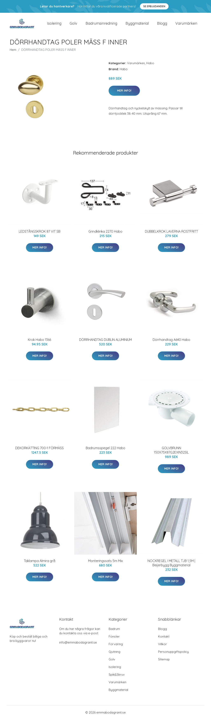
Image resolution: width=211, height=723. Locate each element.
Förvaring (116, 648)
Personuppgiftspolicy (173, 655)
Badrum (114, 632)
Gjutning (114, 655)
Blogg (162, 25)
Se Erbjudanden (154, 6)
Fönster (114, 640)
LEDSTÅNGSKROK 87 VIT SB (39, 235)
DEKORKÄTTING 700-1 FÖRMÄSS (39, 452)
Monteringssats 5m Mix (105, 564)
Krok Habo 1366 (39, 343)
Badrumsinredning (101, 25)
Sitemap (164, 663)
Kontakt (163, 640)
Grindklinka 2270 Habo (105, 235)
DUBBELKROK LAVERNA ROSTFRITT (171, 235)
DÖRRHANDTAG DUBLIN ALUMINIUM (105, 343)
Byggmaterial (137, 25)
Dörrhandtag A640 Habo (171, 343)
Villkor (162, 648)
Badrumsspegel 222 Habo (105, 452)
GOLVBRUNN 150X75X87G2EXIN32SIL (171, 454)
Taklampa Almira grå (39, 564)
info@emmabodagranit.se (78, 646)
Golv (73, 25)
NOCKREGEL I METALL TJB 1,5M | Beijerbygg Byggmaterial (171, 566)
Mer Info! (124, 94)
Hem (13, 53)
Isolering (54, 25)
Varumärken (186, 25)
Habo (150, 67)
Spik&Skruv (117, 678)
